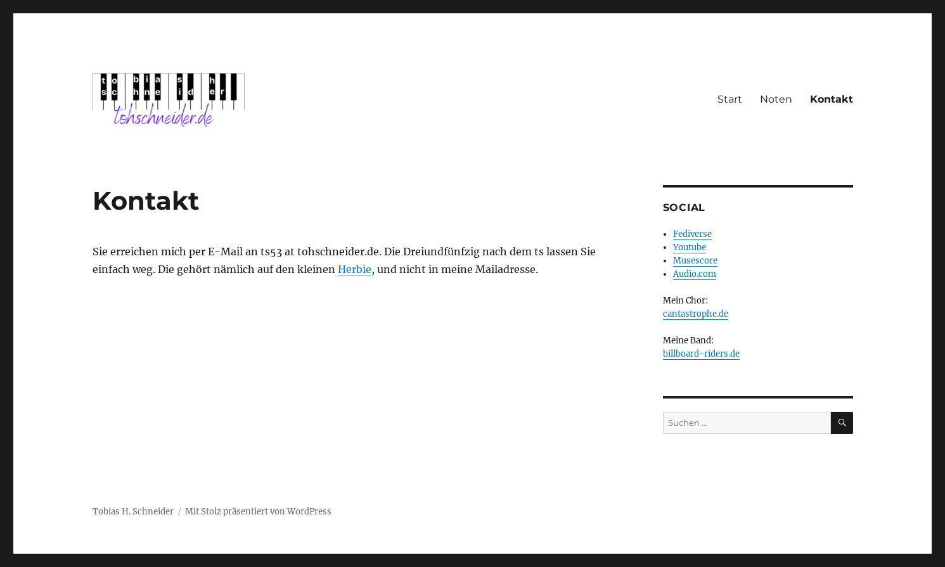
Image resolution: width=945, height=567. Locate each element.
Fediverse (692, 234)
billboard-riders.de (701, 353)
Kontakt (831, 99)
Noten (776, 99)
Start (729, 99)
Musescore (695, 260)
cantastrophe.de (695, 314)
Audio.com (694, 274)
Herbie (354, 269)
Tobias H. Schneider (133, 511)
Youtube (689, 247)
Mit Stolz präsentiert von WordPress (258, 511)
